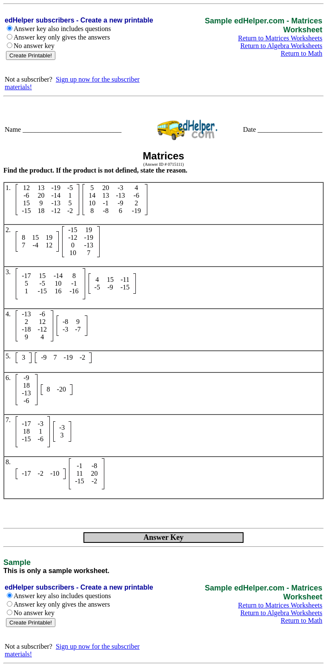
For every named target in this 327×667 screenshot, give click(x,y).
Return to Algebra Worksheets (281, 45)
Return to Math (301, 53)
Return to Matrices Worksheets (280, 38)
